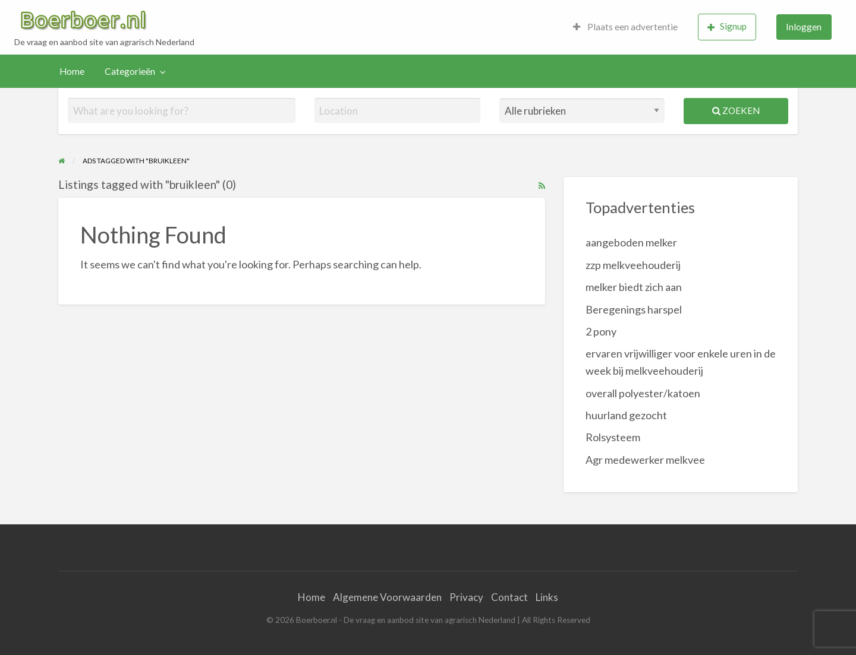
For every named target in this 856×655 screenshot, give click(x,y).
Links (547, 597)
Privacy (466, 597)
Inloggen (804, 26)
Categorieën (130, 71)
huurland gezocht (626, 415)
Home (71, 71)
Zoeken (736, 110)
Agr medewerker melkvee (645, 459)
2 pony (601, 331)
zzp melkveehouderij (633, 264)
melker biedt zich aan (634, 286)
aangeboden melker (631, 242)
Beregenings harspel (634, 309)
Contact (509, 597)
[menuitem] (625, 27)
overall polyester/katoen (643, 393)
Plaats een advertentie (625, 26)
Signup (727, 26)
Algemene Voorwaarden (387, 597)
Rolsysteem (613, 437)
